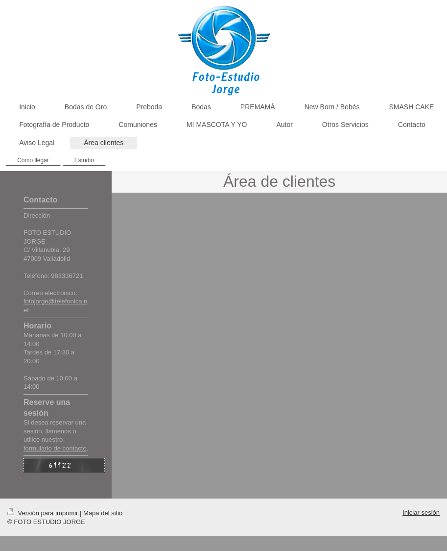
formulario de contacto (55, 448)
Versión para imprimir (43, 513)
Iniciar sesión (421, 512)
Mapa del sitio (102, 513)
